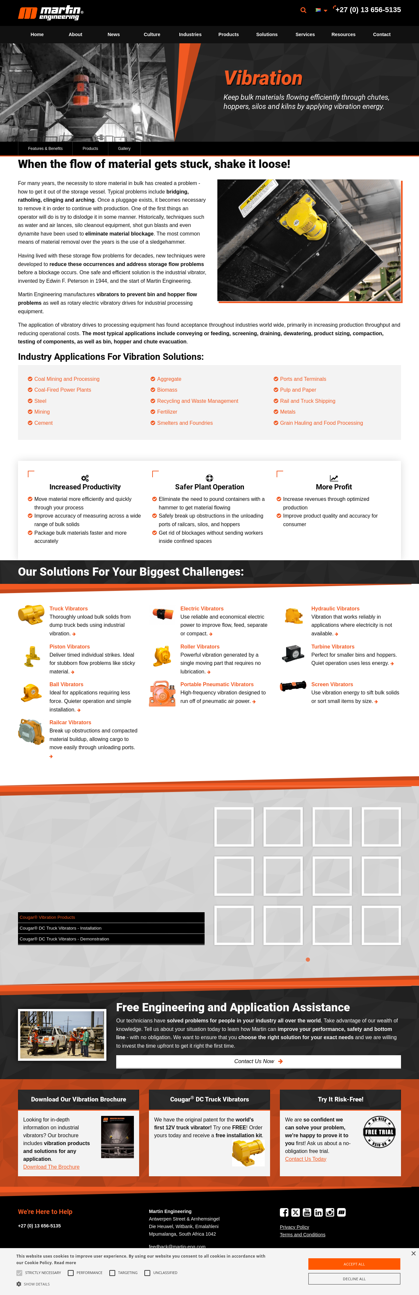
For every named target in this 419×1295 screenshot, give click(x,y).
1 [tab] (307, 959)
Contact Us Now (255, 1061)
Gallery (124, 148)
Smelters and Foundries (185, 423)
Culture (152, 34)
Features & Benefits (45, 148)
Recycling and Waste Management (197, 401)
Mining (42, 412)
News (114, 34)
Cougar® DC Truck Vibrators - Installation (60, 928)
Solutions (267, 34)
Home (37, 34)
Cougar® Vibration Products (47, 917)
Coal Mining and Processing (67, 379)
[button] (141, 1284)
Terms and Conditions (302, 1234)
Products (228, 34)
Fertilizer (167, 412)
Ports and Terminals (303, 379)
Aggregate (169, 379)
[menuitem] (50, 13)
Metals (288, 412)
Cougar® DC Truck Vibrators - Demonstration (64, 938)
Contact (382, 34)
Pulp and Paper (298, 390)
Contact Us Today (305, 1159)
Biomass (167, 390)
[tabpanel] (308, 881)
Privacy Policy (294, 1227)
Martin (50, 13)
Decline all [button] (354, 1278)
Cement (43, 423)
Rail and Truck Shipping (308, 401)
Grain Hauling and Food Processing (321, 423)
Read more (65, 1262)
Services (305, 34)
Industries (190, 34)
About (75, 34)
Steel (40, 401)
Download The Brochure (51, 1167)
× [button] (413, 1253)
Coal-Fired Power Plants (62, 390)
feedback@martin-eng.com (177, 1246)
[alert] (209, 1271)
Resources (344, 34)
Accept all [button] (354, 1264)
